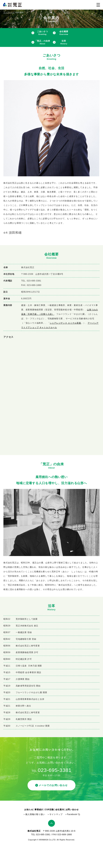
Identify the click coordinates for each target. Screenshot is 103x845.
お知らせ (28, 809)
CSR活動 (49, 809)
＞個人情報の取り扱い (34, 814)
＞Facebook (71, 814)
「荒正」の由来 (42, 42)
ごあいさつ (42, 32)
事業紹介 (39, 809)
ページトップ (51, 823)
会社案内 (59, 809)
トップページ (9, 12)
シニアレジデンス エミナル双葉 (65, 323)
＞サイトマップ (55, 814)
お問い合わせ (72, 809)
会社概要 (63, 32)
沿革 (63, 42)
